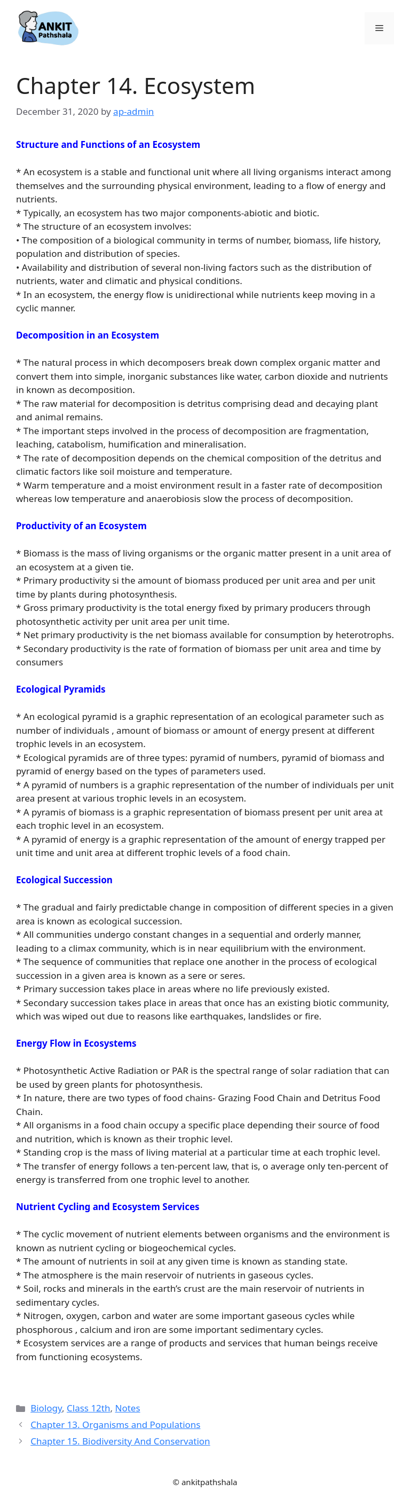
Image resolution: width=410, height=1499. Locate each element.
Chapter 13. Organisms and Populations (115, 1424)
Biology (46, 1408)
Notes (127, 1408)
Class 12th (88, 1408)
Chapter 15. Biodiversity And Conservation (120, 1441)
